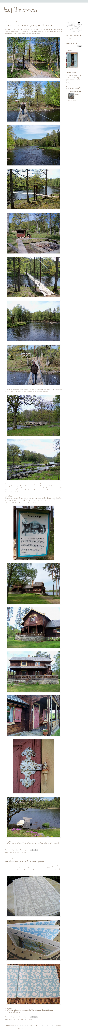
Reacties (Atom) (18, 1028)
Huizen (10, 852)
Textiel (21, 1019)
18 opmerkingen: (24, 850)
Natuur (14, 852)
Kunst (14, 1019)
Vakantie (19, 852)
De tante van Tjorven (74, 91)
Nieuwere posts (9, 1025)
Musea (17, 1019)
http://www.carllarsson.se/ (13, 1012)
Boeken (10, 1019)
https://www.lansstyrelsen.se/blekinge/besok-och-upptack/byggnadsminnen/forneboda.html (33, 843)
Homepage (34, 1025)
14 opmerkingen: (23, 1016)
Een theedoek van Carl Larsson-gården (25, 861)
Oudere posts (58, 1025)
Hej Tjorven (20, 9)
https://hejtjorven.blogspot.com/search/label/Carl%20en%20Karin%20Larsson (29, 1010)
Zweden (24, 852)
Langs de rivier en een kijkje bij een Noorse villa (29, 25)
